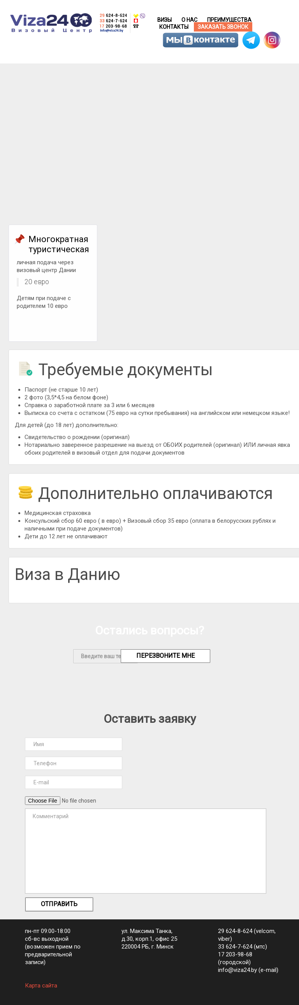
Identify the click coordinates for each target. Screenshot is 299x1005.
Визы (164, 20)
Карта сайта (41, 985)
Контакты (173, 27)
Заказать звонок (223, 27)
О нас (189, 20)
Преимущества (229, 20)
